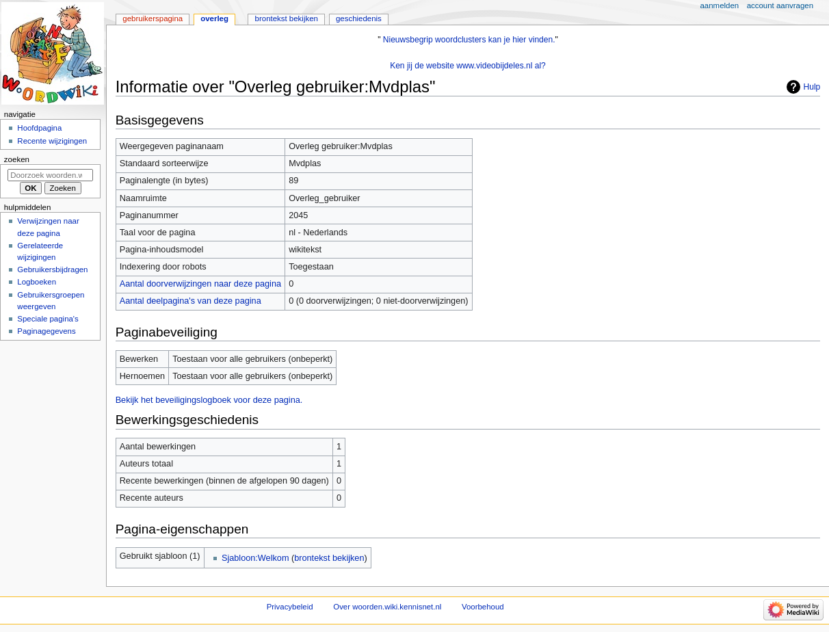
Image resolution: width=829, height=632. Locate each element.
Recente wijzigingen (52, 141)
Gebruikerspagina (152, 18)
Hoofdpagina (39, 128)
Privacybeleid (290, 607)
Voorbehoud (483, 607)
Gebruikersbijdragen (52, 269)
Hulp (812, 87)
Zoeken (16, 159)
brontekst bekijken (329, 558)
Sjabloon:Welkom (255, 558)
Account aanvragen (780, 5)
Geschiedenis (359, 18)
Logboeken (36, 282)
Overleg (214, 18)
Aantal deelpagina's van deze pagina (190, 301)
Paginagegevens (46, 331)
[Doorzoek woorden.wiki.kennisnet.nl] (50, 175)
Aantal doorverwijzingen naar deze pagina (200, 284)
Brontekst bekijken (286, 18)
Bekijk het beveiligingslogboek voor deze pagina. (209, 400)
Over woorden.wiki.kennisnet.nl (387, 607)
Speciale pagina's (47, 319)
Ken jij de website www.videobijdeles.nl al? (468, 65)
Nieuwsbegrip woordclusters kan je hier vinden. (469, 39)
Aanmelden (719, 5)
